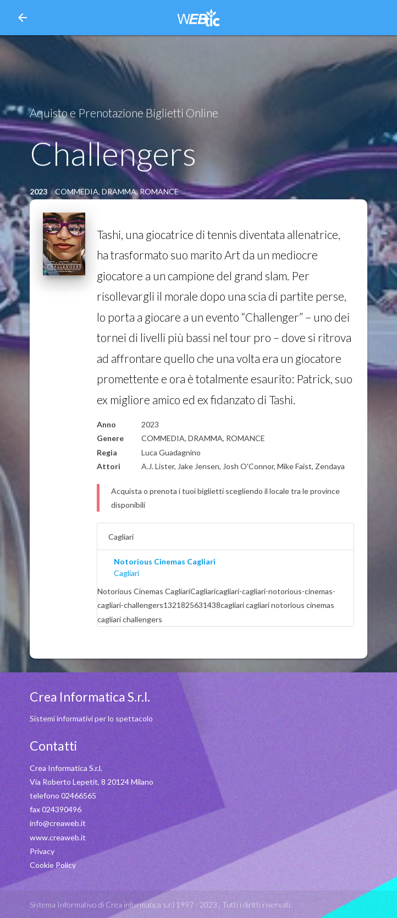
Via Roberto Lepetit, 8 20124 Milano (91, 781)
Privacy (42, 851)
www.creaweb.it (58, 837)
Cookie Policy (53, 865)
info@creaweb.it (58, 823)
